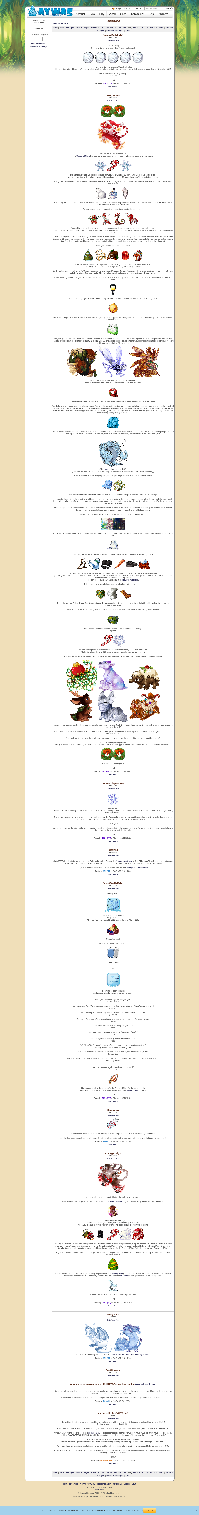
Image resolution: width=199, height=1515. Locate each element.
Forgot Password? (38, 43)
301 (134, 28)
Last (128, 31)
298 (119, 28)
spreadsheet (93, 1433)
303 (142, 28)
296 (111, 28)
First (55, 28)
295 (107, 28)
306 (155, 28)
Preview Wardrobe (130, 580)
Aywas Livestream (124, 861)
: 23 (113, 1361)
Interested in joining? (38, 47)
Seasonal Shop (83, 156)
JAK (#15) (106, 871)
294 (102, 28)
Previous (95, 28)
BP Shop (124, 1276)
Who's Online (99, 1489)
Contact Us (117, 1484)
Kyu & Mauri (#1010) (106, 1460)
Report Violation (104, 1484)
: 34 (113, 841)
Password (39, 28)
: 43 (113, 775)
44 (96, 1488)
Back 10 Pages (82, 28)
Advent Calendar (115, 1202)
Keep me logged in (40, 35)
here (106, 469)
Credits (127, 1484)
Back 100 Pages (67, 28)
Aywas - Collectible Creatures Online (50, 10)
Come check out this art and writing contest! (130, 1355)
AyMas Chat (132, 1090)
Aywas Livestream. (145, 1384)
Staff (134, 1484)
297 (115, 28)
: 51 (113, 1145)
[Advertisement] (39, 71)
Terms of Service (71, 1484)
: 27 (113, 1463)
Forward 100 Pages (114, 31)
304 (147, 28)
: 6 (113, 87)
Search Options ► (60, 23)
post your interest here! (137, 868)
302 (138, 28)
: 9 (113, 874)
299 (124, 28)
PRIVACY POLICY (87, 1484)
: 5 (113, 1101)
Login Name (39, 22)
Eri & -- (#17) (107, 83)
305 (151, 28)
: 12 (113, 1306)
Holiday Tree (117, 1274)
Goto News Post (113, 41)
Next (161, 28)
